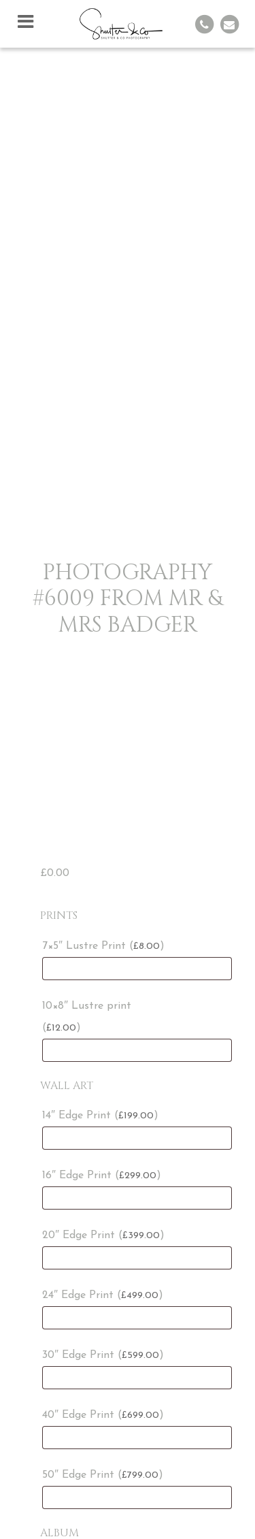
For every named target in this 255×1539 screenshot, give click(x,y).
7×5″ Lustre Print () (103, 946)
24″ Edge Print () (102, 1295)
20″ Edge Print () (103, 1235)
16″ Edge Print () (101, 1175)
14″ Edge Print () (100, 1115)
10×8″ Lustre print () (86, 1017)
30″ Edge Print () (103, 1355)
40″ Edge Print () (103, 1415)
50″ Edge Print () (102, 1475)
